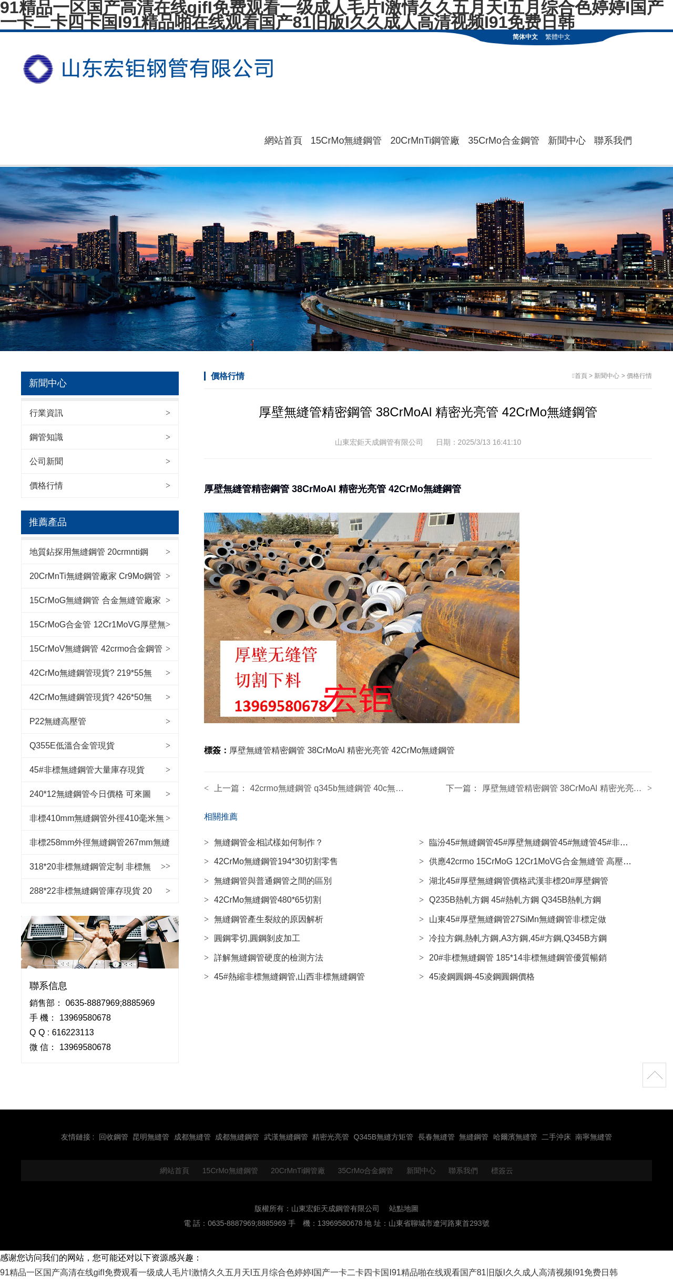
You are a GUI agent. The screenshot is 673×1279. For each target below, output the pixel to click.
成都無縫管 (192, 1136)
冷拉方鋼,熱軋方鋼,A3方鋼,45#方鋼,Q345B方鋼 (513, 937)
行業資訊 (46, 411)
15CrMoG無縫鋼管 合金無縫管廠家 (95, 599)
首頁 (581, 374)
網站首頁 (283, 140)
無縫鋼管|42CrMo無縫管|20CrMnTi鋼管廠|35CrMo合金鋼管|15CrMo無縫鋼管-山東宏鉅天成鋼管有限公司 (152, 69)
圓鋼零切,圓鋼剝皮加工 (252, 937)
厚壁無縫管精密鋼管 (267, 749)
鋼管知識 (46, 436)
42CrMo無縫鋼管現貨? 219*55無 (90, 671)
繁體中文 (557, 37)
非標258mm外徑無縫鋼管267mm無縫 (99, 841)
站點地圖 (404, 1207)
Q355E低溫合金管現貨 (72, 744)
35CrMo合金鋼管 (503, 140)
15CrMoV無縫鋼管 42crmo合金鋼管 (95, 647)
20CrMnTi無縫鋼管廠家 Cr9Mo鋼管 (95, 575)
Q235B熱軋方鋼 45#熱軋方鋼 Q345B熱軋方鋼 (510, 899)
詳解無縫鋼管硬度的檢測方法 (263, 957)
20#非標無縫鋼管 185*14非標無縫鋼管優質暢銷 (513, 957)
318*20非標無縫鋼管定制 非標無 (90, 865)
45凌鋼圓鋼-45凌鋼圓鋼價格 (477, 976)
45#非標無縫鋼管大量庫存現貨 (87, 768)
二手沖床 (556, 1136)
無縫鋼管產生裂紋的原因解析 (263, 918)
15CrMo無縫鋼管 (346, 140)
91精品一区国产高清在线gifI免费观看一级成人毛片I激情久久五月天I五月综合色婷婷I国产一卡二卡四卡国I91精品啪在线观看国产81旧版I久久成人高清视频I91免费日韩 (309, 1271)
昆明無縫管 (150, 1136)
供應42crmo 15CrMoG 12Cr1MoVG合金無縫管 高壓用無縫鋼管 (542, 860)
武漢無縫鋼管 (286, 1136)
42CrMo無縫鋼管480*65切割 (262, 899)
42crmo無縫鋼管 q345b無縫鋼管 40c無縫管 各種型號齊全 (357, 787)
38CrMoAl (325, 749)
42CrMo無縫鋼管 (423, 749)
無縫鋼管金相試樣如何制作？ (263, 841)
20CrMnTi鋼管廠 (425, 140)
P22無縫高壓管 (57, 720)
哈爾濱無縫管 (515, 1136)
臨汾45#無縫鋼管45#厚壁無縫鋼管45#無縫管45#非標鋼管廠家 (540, 841)
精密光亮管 (368, 749)
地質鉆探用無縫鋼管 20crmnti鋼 (88, 550)
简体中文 (525, 37)
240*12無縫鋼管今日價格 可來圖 (90, 792)
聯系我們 (613, 140)
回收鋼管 (113, 1136)
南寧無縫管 (593, 1136)
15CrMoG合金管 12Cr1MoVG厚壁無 (97, 623)
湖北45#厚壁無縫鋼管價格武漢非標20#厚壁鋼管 (513, 880)
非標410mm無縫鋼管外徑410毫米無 (96, 817)
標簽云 (502, 1169)
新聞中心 (567, 140)
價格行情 (46, 484)
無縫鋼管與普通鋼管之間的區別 (268, 880)
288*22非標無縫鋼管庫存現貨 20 (90, 889)
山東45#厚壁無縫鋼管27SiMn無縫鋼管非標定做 (512, 918)
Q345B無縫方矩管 (384, 1136)
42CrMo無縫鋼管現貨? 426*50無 (90, 696)
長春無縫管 (436, 1136)
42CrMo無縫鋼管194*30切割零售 (271, 860)
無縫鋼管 (473, 1136)
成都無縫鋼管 (237, 1136)
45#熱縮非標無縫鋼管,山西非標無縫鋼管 (284, 976)
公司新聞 (46, 460)
